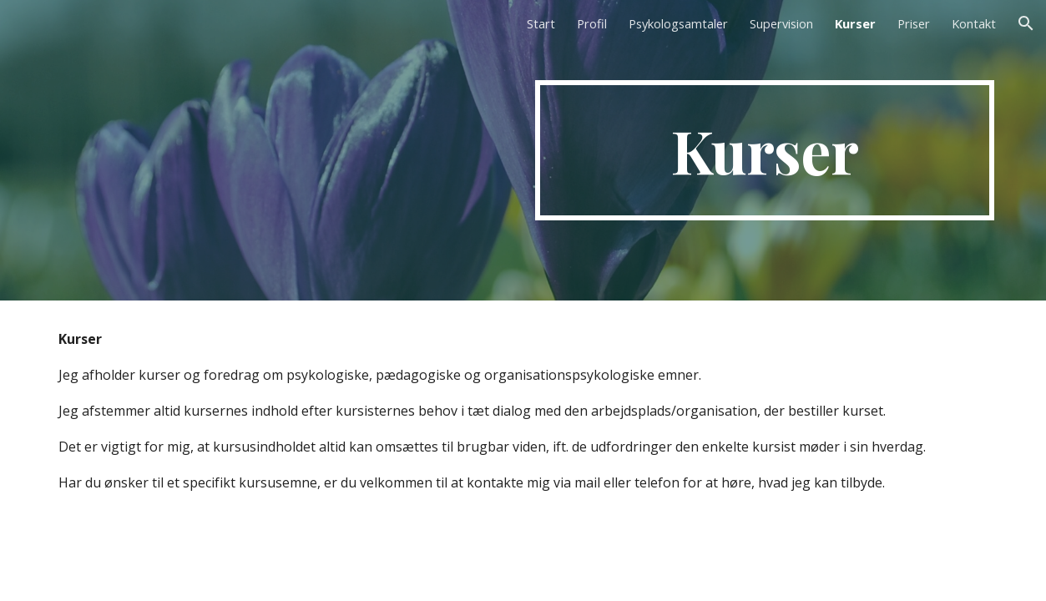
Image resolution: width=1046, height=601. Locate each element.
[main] (764, 150)
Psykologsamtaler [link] (678, 23)
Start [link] (541, 23)
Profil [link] (592, 23)
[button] (1026, 23)
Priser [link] (913, 23)
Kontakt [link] (974, 23)
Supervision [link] (781, 23)
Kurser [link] (855, 23)
